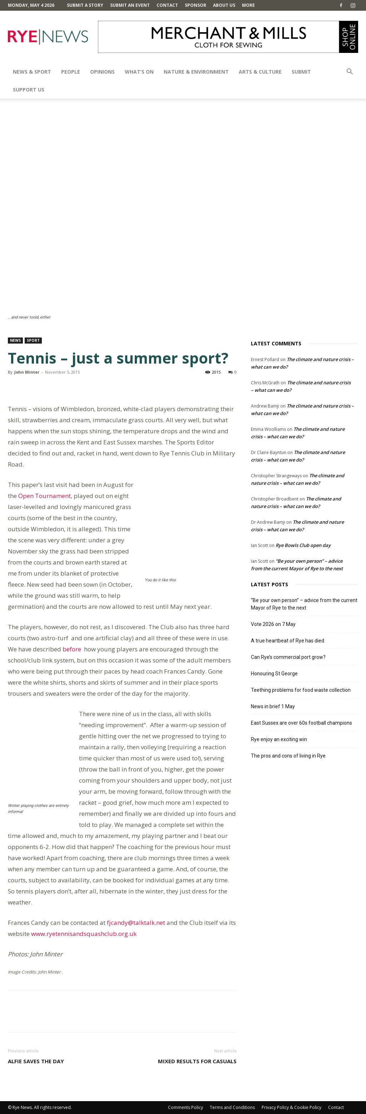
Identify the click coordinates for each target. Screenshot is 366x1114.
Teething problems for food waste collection (301, 690)
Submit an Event (130, 5)
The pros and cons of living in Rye (288, 756)
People (70, 71)
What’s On (139, 71)
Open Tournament (44, 496)
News (15, 340)
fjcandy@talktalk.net (136, 922)
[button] (349, 72)
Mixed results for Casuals (197, 1061)
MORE (248, 5)
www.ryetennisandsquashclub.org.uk (84, 934)
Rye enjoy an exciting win (279, 739)
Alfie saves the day (36, 1061)
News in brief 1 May (273, 706)
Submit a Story (85, 5)
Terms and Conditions (232, 1107)
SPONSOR (195, 5)
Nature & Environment (196, 71)
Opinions (102, 71)
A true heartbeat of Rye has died (287, 641)
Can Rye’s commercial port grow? (288, 657)
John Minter (26, 372)
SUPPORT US (28, 89)
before (71, 649)
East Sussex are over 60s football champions (301, 723)
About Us (224, 5)
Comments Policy (185, 1107)
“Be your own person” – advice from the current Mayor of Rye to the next (304, 604)
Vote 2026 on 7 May (273, 624)
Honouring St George (274, 673)
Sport (33, 340)
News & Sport (32, 71)
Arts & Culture (260, 71)
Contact (167, 5)
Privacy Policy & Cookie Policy (291, 1107)
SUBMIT (301, 71)
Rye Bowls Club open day (303, 545)
